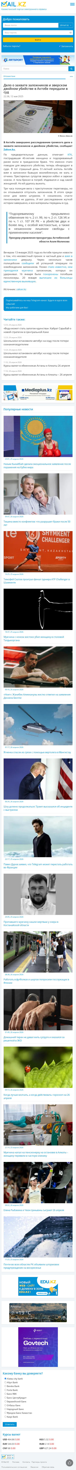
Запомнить (67, 46)
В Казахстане (9, 76)
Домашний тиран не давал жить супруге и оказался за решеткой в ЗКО (38, 1015)
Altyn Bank (12, 1382)
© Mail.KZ (5, 1462)
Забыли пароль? (11, 46)
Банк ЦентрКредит (16, 1397)
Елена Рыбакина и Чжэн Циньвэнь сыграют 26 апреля (38, 1187)
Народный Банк (15, 1409)
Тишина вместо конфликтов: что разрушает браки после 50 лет (38, 499)
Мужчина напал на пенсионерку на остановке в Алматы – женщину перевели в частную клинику (38, 1130)
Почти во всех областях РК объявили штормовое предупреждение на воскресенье (38, 1242)
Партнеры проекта (39, 1462)
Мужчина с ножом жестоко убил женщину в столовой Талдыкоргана (38, 615)
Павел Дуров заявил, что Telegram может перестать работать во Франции (38, 842)
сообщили (28, 263)
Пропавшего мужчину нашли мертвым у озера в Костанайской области (38, 900)
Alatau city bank (15, 1378)
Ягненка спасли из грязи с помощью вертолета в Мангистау (38, 729)
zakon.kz (21, 289)
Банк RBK (12, 1393)
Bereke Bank (13, 1386)
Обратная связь (48, 1467)
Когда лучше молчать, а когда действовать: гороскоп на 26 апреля (38, 1073)
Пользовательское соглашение (14, 1467)
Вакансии (34, 1467)
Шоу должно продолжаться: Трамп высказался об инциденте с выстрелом (38, 785)
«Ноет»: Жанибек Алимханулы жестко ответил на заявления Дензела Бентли (38, 673)
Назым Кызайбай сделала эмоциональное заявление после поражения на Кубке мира (38, 442)
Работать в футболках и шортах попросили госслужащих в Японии (38, 958)
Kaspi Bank (12, 1416)
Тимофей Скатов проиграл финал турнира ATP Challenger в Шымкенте (38, 557)
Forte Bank (12, 1390)
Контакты (26, 1462)
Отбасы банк (13, 1405)
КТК (70, 154)
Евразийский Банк (16, 1401)
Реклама (15, 1462)
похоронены (51, 274)
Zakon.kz (9, 149)
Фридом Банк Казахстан (19, 1412)
